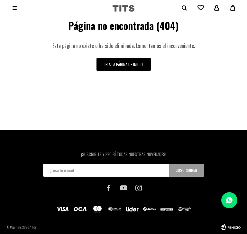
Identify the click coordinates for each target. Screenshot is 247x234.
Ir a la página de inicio (124, 64)
